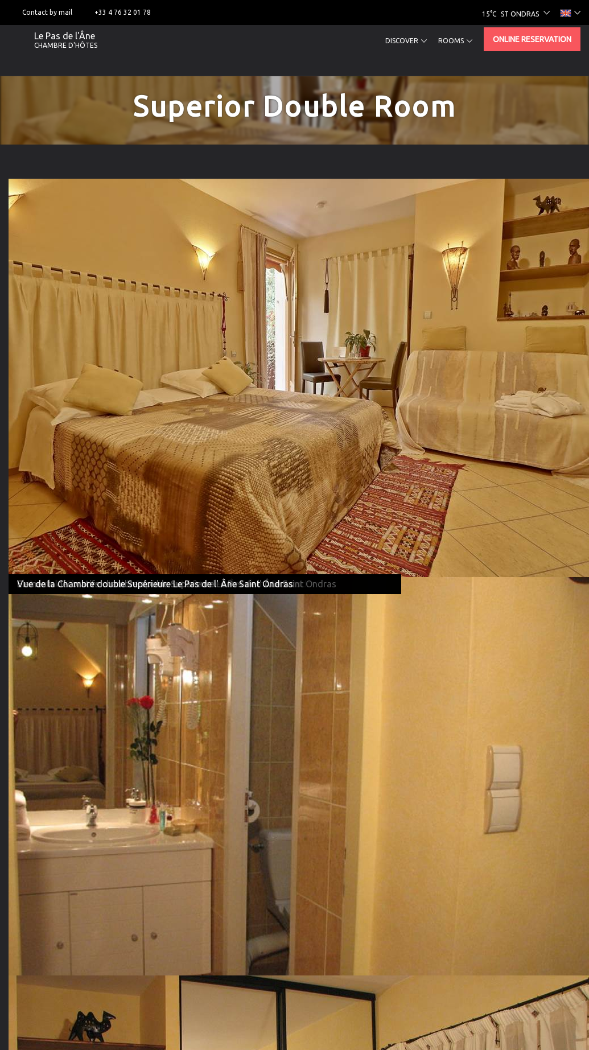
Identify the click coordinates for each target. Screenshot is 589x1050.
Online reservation (532, 39)
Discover (406, 41)
